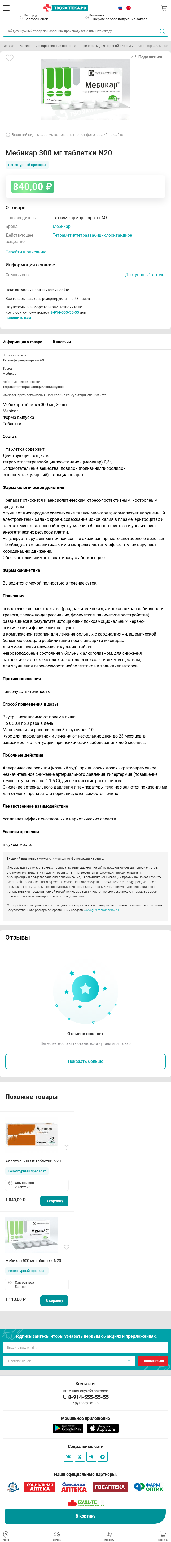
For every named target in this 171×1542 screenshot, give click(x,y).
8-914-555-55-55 (64, 312)
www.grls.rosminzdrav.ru (101, 910)
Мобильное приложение (85, 1418)
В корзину (54, 1201)
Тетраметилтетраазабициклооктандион (92, 235)
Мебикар (62, 226)
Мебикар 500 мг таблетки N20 (33, 1260)
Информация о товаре (22, 342)
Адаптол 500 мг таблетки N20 (33, 1161)
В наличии (62, 342)
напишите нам (18, 318)
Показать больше (85, 1061)
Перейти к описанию (26, 251)
